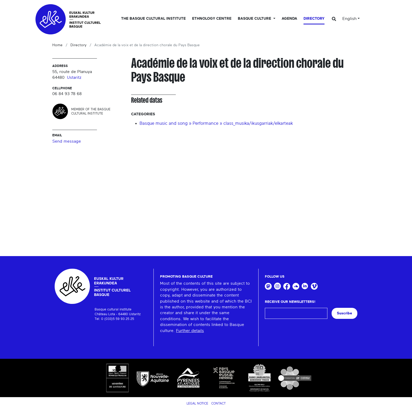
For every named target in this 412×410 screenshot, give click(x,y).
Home (57, 45)
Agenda (289, 18)
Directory (314, 18)
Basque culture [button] (255, 18)
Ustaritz (74, 77)
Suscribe (344, 313)
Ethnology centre (211, 18)
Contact (218, 403)
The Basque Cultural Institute (153, 18)
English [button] (349, 19)
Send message (66, 141)
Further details (190, 331)
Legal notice (197, 403)
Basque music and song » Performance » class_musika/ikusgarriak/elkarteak (216, 123)
